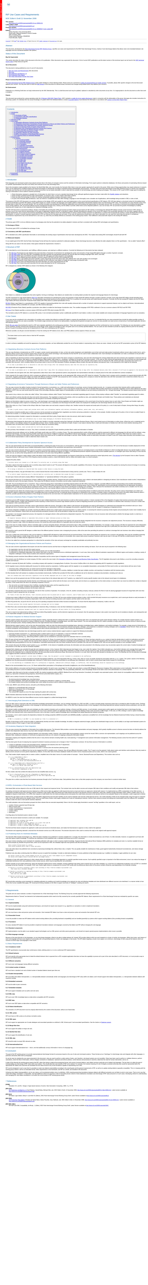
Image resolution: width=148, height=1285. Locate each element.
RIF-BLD (13, 258)
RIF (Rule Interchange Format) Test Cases (21, 76)
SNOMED (123, 630)
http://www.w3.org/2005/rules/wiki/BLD (98, 1107)
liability (40, 41)
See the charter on (53, 1034)
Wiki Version (40, 84)
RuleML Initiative (114, 194)
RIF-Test (13, 263)
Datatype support (106, 1034)
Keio (25, 41)
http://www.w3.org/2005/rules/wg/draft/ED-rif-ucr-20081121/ (26, 23)
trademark (45, 41)
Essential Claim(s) (73, 99)
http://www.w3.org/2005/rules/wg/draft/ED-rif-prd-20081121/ (102, 1111)
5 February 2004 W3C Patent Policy (51, 98)
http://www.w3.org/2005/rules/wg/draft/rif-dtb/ (21, 1103)
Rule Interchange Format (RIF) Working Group (38, 49)
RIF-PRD (14, 260)
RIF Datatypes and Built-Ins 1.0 (18, 73)
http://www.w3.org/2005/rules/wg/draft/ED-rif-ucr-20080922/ (26, 29)
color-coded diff (48, 29)
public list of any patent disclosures (82, 98)
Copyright (8, 41)
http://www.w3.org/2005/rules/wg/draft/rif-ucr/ (21, 26)
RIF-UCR (14, 261)
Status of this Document (15, 54)
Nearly (8, 325)
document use (53, 41)
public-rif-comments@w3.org (89, 83)
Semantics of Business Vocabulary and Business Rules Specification (78, 561)
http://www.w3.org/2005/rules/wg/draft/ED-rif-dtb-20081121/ (94, 1101)
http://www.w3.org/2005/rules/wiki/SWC (97, 1117)
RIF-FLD (13, 253)
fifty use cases (14, 325)
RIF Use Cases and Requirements (19, 70)
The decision (116, 456)
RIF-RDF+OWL (15, 254)
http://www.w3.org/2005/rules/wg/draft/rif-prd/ (21, 1113)
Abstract (9, 46)
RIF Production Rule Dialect (17, 75)
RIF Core (11, 72)
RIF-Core (14, 257)
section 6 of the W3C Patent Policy (117, 99)
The (10, 253)
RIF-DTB (14, 256)
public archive (102, 83)
